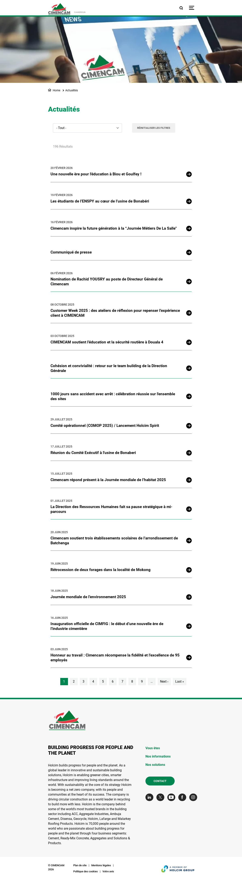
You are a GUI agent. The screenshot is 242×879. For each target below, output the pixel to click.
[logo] (59, 9)
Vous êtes (152, 748)
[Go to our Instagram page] (194, 797)
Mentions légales (101, 865)
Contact (160, 781)
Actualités (71, 90)
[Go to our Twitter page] (161, 797)
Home (56, 90)
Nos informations (158, 756)
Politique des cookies (85, 871)
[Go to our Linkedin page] (150, 797)
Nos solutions (155, 765)
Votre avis (108, 871)
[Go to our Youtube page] (172, 797)
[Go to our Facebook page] (183, 797)
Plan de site (80, 865)
